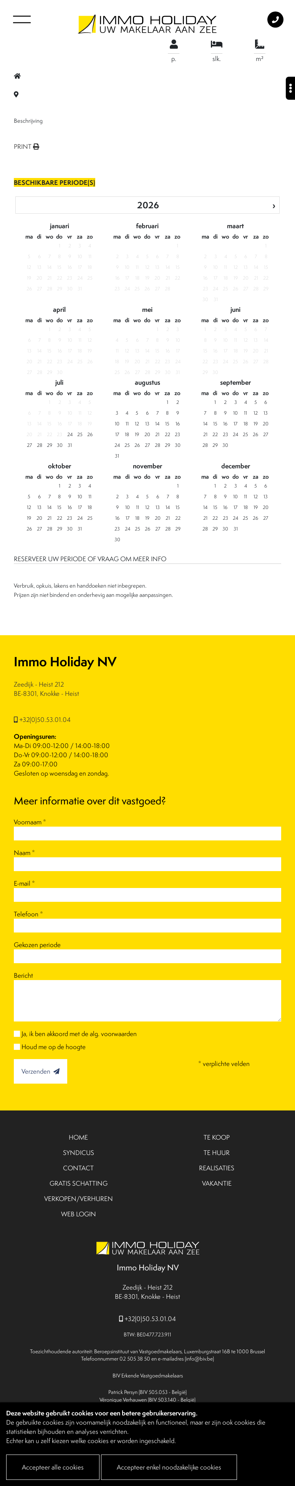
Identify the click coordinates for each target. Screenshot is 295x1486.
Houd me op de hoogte (54, 1047)
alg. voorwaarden (113, 1034)
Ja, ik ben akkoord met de (79, 1034)
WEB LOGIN (78, 1214)
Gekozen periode (37, 945)
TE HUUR (217, 1152)
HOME (78, 1137)
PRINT (26, 146)
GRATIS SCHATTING (79, 1183)
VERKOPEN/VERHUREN (78, 1198)
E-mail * (24, 883)
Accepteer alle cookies (53, 1467)
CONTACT (78, 1168)
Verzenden (41, 1071)
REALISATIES (216, 1168)
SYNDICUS (78, 1152)
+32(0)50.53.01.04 (42, 719)
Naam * (24, 852)
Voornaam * (30, 822)
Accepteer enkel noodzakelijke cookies (169, 1467)
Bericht (23, 975)
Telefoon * (28, 914)
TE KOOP (217, 1137)
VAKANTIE (217, 1183)
